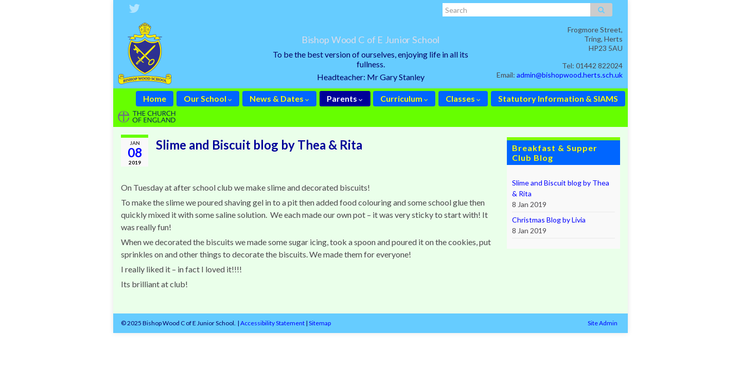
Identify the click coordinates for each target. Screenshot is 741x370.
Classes (463, 98)
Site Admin (602, 323)
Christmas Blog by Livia (549, 219)
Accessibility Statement (272, 323)
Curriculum (404, 98)
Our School (208, 98)
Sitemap (320, 323)
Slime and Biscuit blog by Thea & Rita (560, 188)
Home (154, 98)
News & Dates (279, 98)
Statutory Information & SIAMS (558, 98)
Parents (345, 98)
